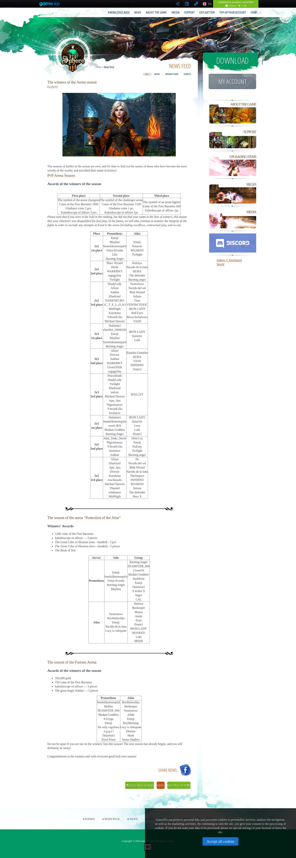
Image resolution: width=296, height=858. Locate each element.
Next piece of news (178, 785)
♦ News (132, 818)
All (147, 74)
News (137, 12)
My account (232, 81)
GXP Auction (207, 12)
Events (187, 74)
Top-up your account (232, 12)
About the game (156, 12)
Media (176, 12)
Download (232, 60)
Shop (254, 12)
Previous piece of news (139, 785)
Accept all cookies (220, 841)
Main (98, 67)
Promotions (171, 74)
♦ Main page (111, 818)
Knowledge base (119, 12)
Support (189, 12)
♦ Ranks (89, 818)
